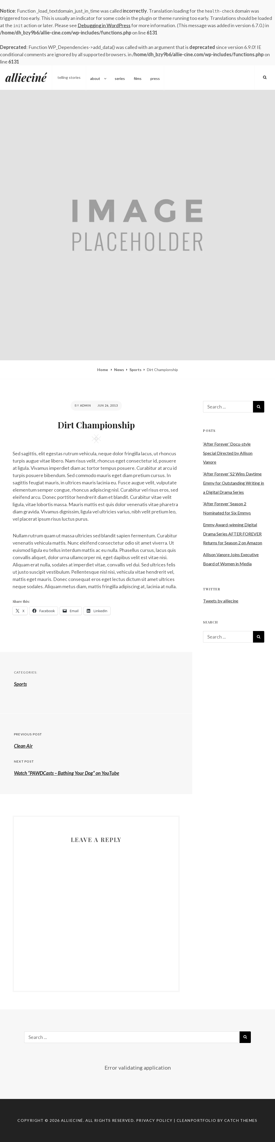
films (138, 77)
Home (103, 369)
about (98, 77)
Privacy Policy (154, 1120)
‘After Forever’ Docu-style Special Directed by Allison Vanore (227, 453)
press (155, 77)
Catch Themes (241, 1120)
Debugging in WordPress (104, 25)
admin (85, 405)
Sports (135, 369)
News (119, 369)
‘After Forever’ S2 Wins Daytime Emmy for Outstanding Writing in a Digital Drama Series (233, 483)
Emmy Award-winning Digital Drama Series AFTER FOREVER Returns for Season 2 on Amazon (232, 533)
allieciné (25, 77)
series (120, 77)
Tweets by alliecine (220, 600)
